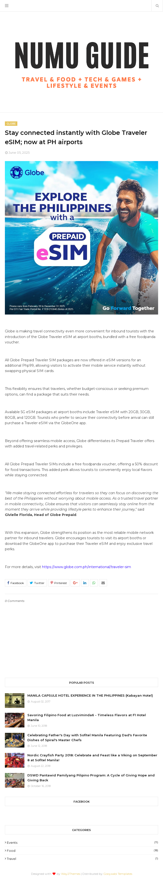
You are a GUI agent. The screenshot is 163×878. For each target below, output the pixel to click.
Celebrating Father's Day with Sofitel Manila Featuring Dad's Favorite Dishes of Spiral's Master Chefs (87, 737)
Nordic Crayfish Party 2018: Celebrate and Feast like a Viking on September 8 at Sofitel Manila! (92, 757)
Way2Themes (70, 874)
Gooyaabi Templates (117, 874)
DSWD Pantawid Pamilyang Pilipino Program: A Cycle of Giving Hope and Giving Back (91, 777)
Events (82, 842)
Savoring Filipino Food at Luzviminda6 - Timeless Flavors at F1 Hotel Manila (86, 717)
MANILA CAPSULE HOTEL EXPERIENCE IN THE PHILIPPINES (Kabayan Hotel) (90, 695)
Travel (82, 859)
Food (82, 851)
